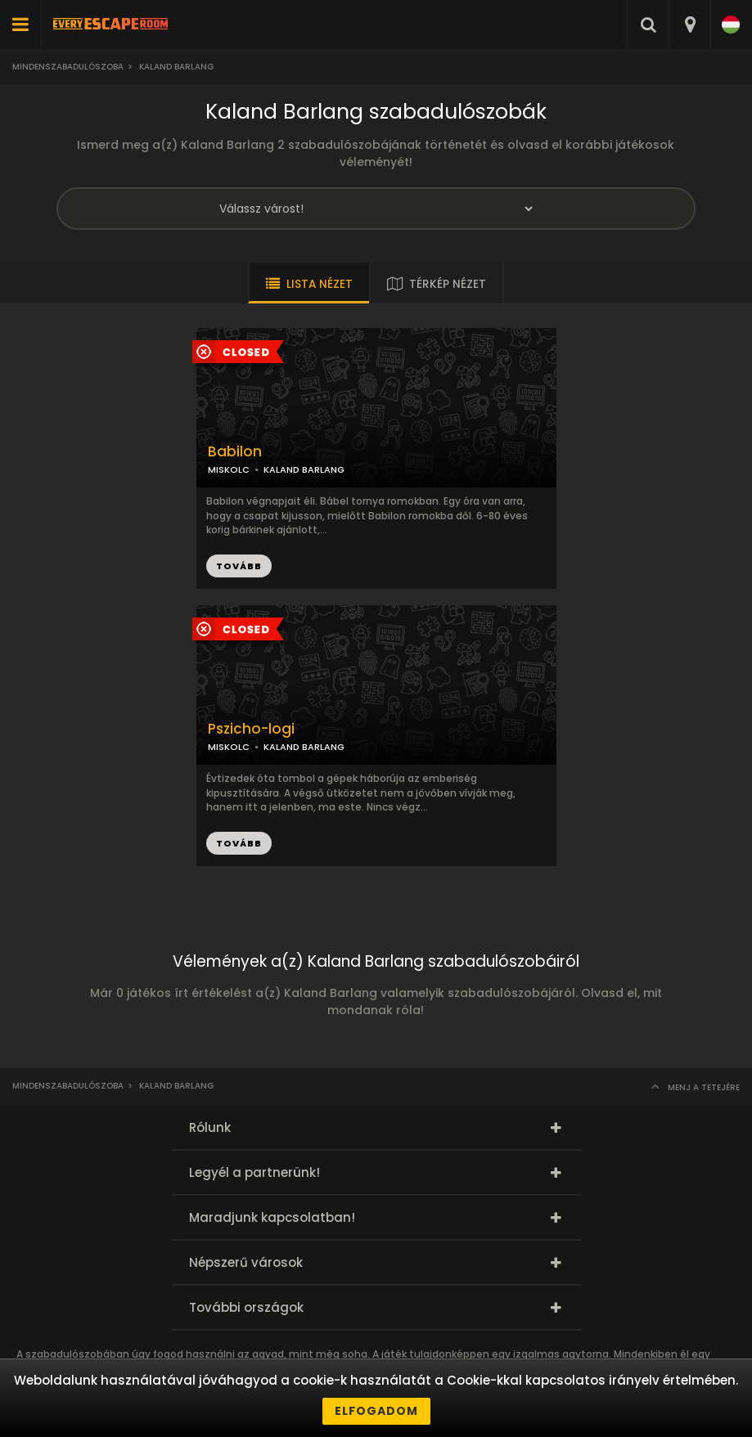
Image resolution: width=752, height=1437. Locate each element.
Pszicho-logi (251, 729)
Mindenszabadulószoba (68, 67)
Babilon (235, 451)
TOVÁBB (239, 566)
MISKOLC (229, 469)
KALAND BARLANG (303, 469)
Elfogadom (376, 1411)
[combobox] (689, 24)
